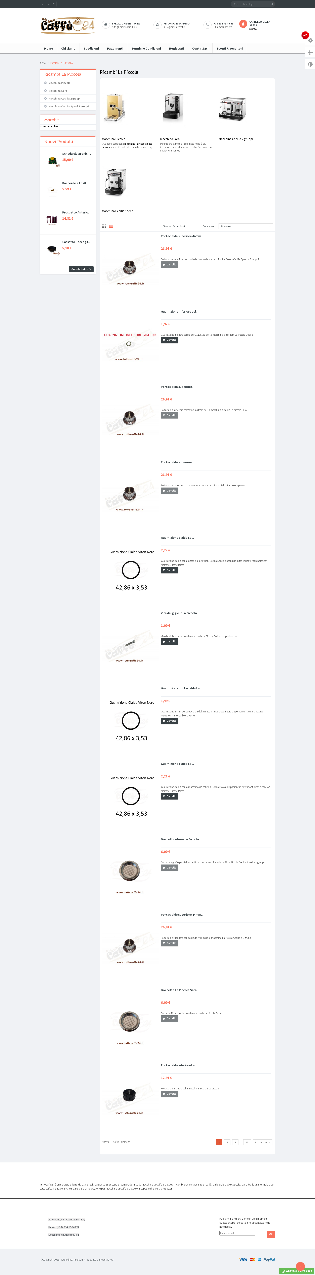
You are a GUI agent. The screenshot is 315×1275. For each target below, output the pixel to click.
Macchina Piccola (60, 83)
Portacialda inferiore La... (179, 1065)
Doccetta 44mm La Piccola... (181, 839)
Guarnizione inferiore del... (179, 311)
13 (247, 1142)
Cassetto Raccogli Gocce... (75, 242)
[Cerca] (253, 4)
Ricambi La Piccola (62, 74)
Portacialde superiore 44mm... (182, 236)
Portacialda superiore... (177, 387)
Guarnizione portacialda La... (181, 688)
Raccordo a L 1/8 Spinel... (74, 183)
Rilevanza (246, 226)
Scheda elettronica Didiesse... (75, 153)
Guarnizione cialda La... (177, 537)
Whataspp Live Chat (296, 1271)
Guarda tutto (80, 269)
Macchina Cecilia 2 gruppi (65, 98)
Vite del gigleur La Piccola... (180, 613)
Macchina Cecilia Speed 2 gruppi (69, 106)
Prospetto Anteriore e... (76, 212)
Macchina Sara (58, 90)
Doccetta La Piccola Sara (179, 990)
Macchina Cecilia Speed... (118, 211)
